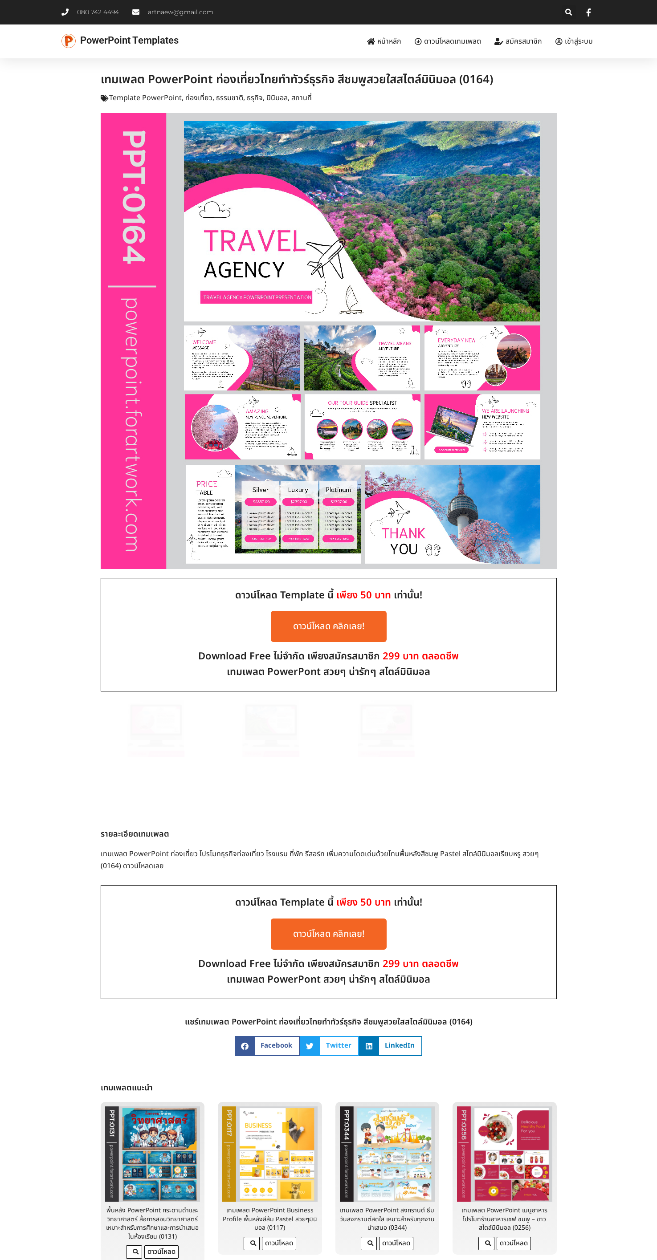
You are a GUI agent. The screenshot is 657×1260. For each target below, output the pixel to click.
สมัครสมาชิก (518, 41)
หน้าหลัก (384, 41)
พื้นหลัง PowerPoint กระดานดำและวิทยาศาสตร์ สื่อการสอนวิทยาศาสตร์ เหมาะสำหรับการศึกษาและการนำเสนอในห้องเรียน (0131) (152, 1193)
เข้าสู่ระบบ (574, 41)
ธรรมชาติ (229, 98)
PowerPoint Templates (129, 40)
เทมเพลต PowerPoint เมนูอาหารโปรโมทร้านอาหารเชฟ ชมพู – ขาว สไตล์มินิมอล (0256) (504, 1188)
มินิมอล (277, 98)
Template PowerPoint (145, 98)
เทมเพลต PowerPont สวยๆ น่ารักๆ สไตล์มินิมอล (328, 672)
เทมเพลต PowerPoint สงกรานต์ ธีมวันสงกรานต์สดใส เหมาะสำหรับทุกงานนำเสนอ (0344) (387, 1188)
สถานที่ (301, 98)
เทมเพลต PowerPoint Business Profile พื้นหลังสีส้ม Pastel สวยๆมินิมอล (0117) (270, 1188)
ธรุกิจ (255, 98)
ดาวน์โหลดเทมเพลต (448, 41)
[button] (569, 12)
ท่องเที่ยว (198, 98)
